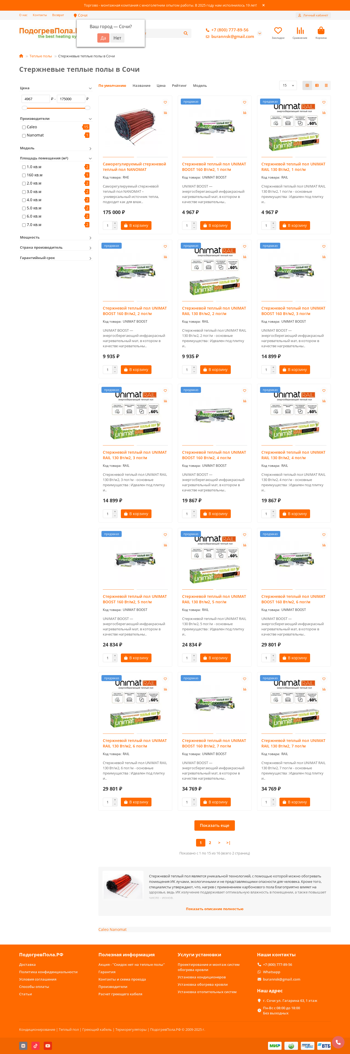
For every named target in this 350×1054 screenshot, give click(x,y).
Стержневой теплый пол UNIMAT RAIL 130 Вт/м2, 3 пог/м (135, 455)
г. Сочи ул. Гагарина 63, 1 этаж (290, 1000)
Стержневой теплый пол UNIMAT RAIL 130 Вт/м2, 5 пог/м (214, 599)
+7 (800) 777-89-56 (226, 30)
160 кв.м (34, 174)
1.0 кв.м (34, 166)
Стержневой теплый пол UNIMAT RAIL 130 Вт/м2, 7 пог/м (293, 743)
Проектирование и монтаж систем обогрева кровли (209, 967)
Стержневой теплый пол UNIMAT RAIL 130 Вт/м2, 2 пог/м (214, 310)
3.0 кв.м (34, 191)
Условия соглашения (37, 979)
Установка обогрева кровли (203, 984)
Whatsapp (271, 971)
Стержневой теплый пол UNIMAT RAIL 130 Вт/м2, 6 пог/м (135, 743)
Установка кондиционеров (202, 977)
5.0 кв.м (34, 207)
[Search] (166, 33)
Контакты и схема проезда (122, 979)
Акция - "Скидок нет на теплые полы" (131, 964)
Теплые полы (41, 56)
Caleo (32, 126)
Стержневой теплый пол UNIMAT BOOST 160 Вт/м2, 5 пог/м (135, 599)
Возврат (58, 15)
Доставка (27, 964)
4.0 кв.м (34, 199)
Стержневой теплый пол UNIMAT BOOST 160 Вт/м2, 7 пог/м (214, 743)
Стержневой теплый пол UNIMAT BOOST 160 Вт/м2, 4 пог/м (214, 455)
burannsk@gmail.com (229, 37)
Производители (112, 986)
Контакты (40, 15)
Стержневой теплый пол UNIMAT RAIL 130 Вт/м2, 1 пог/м (293, 166)
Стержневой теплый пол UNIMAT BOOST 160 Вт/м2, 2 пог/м (135, 310)
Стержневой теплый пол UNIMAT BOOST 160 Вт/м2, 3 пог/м (293, 310)
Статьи (25, 993)
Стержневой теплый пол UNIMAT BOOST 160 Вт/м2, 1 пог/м (214, 166)
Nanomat (35, 135)
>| (228, 842)
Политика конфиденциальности (48, 971)
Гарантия (106, 971)
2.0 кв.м (34, 183)
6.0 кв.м (34, 216)
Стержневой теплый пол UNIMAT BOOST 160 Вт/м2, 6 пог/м (293, 599)
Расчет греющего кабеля (120, 993)
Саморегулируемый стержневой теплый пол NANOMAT (134, 166)
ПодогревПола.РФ (41, 954)
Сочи (81, 15)
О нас (23, 15)
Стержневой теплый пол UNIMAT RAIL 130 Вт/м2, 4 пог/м (293, 455)
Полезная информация (126, 954)
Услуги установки (199, 954)
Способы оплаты (34, 986)
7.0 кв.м (34, 224)
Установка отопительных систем (207, 991)
